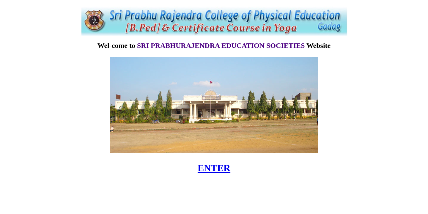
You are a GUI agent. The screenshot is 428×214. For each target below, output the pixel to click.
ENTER (214, 168)
